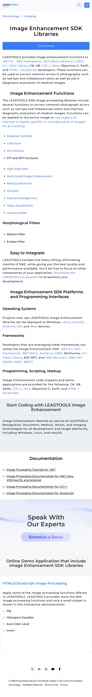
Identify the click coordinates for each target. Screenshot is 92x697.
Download (46, 46)
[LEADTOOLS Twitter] (32, 669)
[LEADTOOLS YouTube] (52, 669)
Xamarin (67, 61)
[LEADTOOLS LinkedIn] (39, 669)
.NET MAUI (51, 61)
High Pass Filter (17, 169)
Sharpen (13, 190)
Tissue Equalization (20, 205)
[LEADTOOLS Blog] (46, 669)
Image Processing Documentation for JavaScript (40, 493)
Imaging (30, 16)
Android (9, 326)
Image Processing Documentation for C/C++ (36, 486)
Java (55, 65)
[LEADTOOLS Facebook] (59, 669)
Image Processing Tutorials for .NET (31, 469)
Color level (14, 143)
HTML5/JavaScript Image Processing (35, 583)
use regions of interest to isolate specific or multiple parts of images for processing (44, 122)
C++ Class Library (15, 65)
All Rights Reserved (32, 684)
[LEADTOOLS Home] (11, 5)
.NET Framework (28, 61)
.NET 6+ (8, 61)
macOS (77, 322)
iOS (19, 326)
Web (33, 326)
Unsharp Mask (17, 213)
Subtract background (22, 198)
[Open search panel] (79, 5)
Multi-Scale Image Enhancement (30, 176)
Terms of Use (51, 684)
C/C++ (46, 65)
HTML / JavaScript (23, 70)
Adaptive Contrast (19, 136)
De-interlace (15, 150)
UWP (79, 61)
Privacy (64, 684)
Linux (66, 322)
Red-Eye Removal (19, 183)
